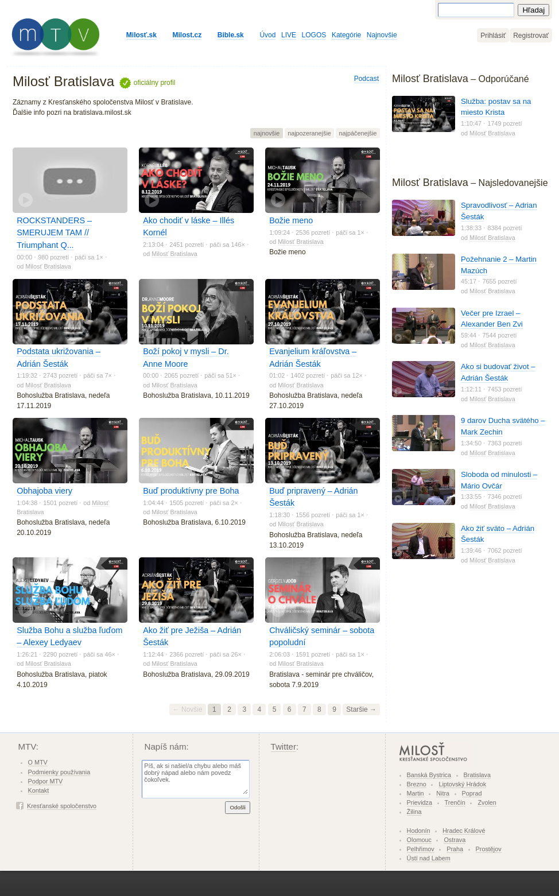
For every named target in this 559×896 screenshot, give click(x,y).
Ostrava (454, 839)
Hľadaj (533, 10)
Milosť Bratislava (48, 266)
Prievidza (419, 802)
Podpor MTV (45, 781)
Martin (415, 793)
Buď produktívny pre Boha (191, 490)
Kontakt (38, 790)
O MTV (38, 762)
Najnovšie (382, 35)
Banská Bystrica (429, 774)
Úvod (267, 35)
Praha (455, 848)
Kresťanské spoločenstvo (61, 805)
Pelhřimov (420, 848)
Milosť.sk (141, 35)
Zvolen (487, 802)
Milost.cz (187, 35)
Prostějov (489, 848)
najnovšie (267, 133)
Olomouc (419, 839)
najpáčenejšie (358, 133)
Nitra (442, 793)
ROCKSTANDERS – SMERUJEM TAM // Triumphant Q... (54, 233)
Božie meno (291, 220)
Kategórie (346, 35)
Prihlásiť (493, 36)
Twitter (284, 746)
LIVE (288, 35)
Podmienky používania (59, 772)
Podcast (366, 79)
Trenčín (455, 802)
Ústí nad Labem (429, 858)
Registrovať (531, 36)
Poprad (472, 793)
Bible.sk (231, 35)
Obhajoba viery (44, 490)
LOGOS (314, 35)
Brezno (416, 784)
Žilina (414, 811)
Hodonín (418, 830)
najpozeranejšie (309, 133)
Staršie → (361, 709)
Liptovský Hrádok (462, 784)
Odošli (238, 807)
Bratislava (477, 774)
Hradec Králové (463, 830)
